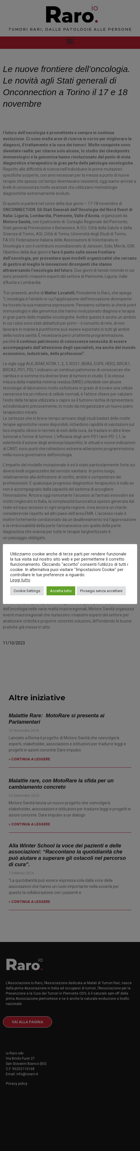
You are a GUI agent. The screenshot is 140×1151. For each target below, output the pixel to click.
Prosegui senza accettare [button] (101, 591)
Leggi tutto (20, 580)
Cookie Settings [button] (27, 591)
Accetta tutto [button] (61, 591)
